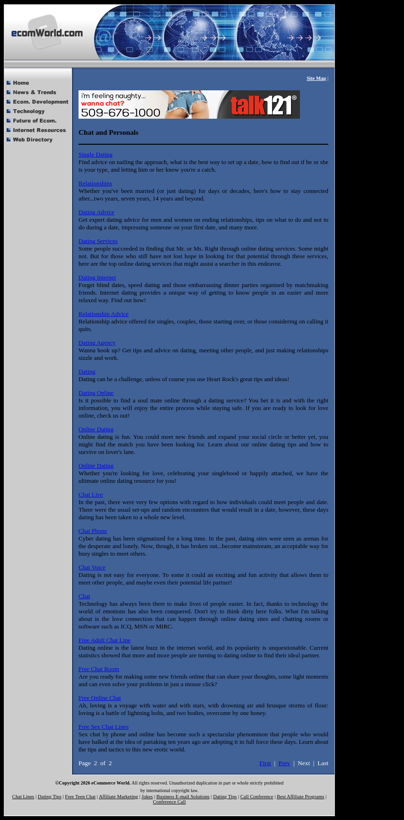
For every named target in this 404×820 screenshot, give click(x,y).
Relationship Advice (104, 313)
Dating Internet (97, 277)
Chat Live (91, 494)
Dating (87, 371)
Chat (84, 596)
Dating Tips (49, 796)
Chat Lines (23, 796)
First (265, 763)
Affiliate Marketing (118, 796)
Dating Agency (97, 342)
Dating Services (98, 240)
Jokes (147, 796)
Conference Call (169, 801)
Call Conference (256, 796)
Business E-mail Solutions (183, 796)
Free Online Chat (100, 697)
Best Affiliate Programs (300, 796)
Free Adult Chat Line (105, 640)
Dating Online (96, 392)
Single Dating (96, 154)
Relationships (95, 183)
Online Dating (96, 429)
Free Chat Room (99, 668)
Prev (284, 763)
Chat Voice (92, 567)
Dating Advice (96, 212)
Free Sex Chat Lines (104, 726)
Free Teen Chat (80, 796)
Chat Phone (93, 530)
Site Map (316, 78)
